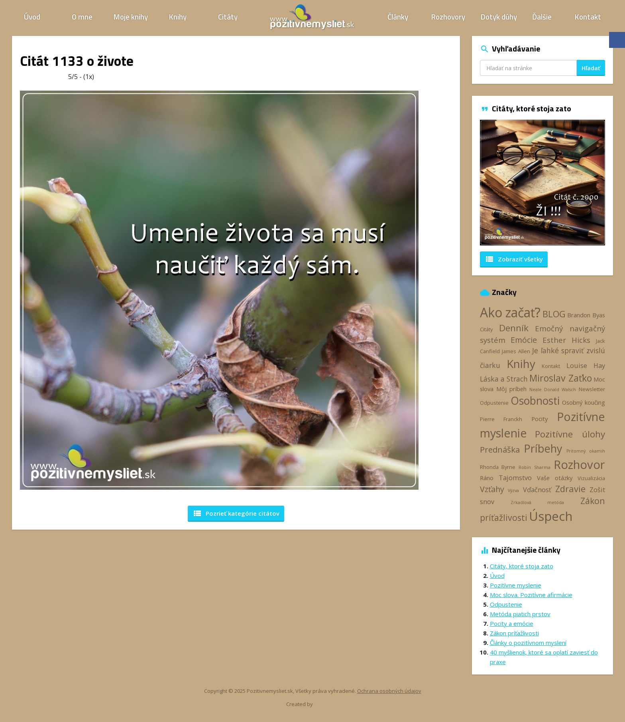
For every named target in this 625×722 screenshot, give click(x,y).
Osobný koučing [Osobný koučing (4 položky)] (583, 402)
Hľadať (591, 68)
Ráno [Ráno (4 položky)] (486, 478)
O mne (82, 16)
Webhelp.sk (327, 704)
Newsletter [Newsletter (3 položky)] (592, 389)
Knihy (178, 16)
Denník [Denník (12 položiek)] (514, 328)
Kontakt (588, 16)
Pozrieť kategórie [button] (236, 513)
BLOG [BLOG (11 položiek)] (554, 314)
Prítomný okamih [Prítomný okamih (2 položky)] (585, 451)
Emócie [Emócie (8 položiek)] (524, 339)
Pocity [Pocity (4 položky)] (539, 419)
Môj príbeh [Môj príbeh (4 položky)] (511, 389)
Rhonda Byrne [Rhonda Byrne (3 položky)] (497, 467)
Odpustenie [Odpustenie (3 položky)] (494, 402)
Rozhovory (448, 16)
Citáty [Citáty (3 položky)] (486, 329)
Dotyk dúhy (499, 16)
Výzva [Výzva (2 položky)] (513, 490)
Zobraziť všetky (514, 259)
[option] (542, 182)
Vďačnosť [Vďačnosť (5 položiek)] (537, 489)
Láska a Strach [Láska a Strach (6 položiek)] (504, 379)
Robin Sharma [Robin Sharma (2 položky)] (534, 467)
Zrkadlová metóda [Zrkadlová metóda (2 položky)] (537, 502)
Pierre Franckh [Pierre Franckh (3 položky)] (501, 419)
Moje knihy (131, 16)
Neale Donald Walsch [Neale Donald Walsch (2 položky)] (552, 389)
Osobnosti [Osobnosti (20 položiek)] (535, 401)
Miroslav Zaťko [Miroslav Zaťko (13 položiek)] (560, 378)
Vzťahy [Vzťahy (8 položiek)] (492, 489)
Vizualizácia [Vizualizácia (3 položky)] (591, 478)
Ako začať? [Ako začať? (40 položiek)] (510, 312)
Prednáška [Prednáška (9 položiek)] (500, 449)
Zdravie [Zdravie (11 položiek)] (570, 489)
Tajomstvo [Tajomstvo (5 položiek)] (515, 477)
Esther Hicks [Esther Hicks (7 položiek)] (566, 340)
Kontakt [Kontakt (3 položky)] (551, 366)
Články (397, 16)
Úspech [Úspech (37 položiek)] (551, 515)
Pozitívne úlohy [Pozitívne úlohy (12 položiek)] (570, 434)
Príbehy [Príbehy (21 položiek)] (543, 448)
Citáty (228, 16)
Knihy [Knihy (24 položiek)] (521, 363)
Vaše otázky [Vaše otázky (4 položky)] (554, 478)
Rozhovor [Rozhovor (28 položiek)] (579, 465)
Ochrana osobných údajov (389, 690)
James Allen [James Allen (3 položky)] (516, 351)
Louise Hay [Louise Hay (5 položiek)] (585, 365)
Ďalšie (542, 16)
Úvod (32, 16)
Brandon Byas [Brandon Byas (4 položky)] (586, 315)
